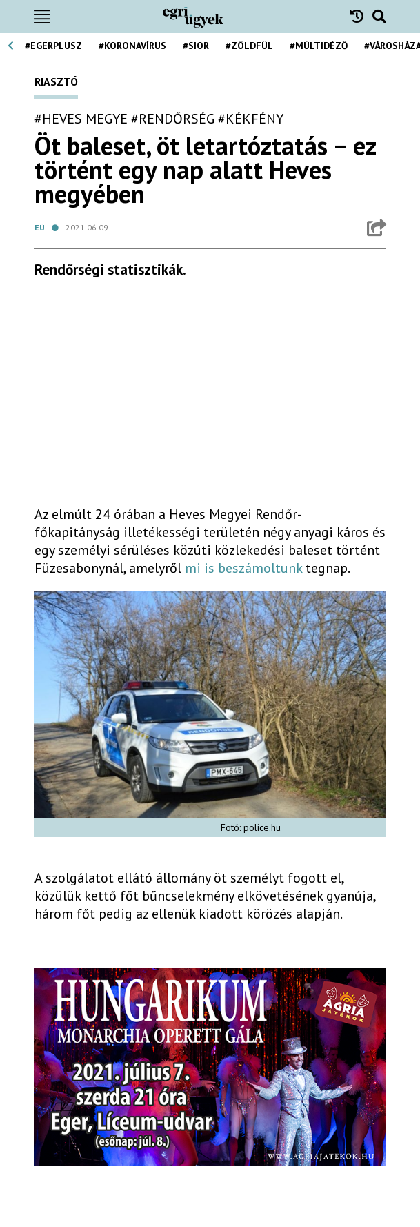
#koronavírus (132, 45)
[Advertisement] (210, 397)
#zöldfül (249, 45)
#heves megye (81, 119)
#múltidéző (319, 45)
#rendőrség (172, 119)
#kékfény (250, 119)
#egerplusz (53, 45)
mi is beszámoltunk (243, 568)
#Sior (196, 45)
